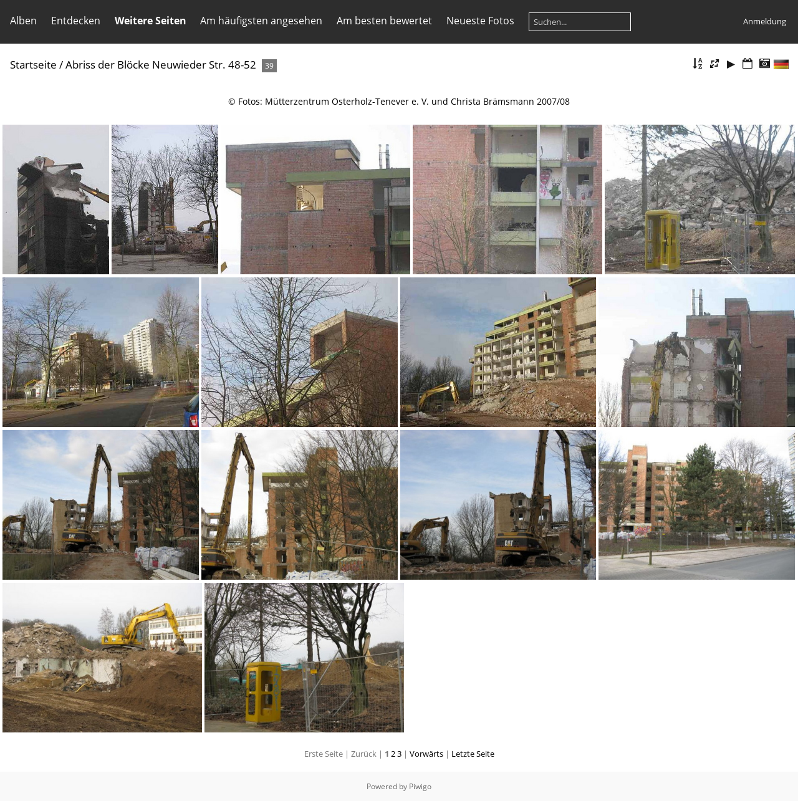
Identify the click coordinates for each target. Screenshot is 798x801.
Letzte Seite (472, 753)
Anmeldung (764, 21)
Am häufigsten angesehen (261, 20)
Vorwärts (426, 753)
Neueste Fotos (480, 20)
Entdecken (75, 20)
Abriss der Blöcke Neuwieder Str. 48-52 (160, 64)
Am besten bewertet (384, 20)
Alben (23, 20)
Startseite (33, 64)
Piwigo (420, 786)
